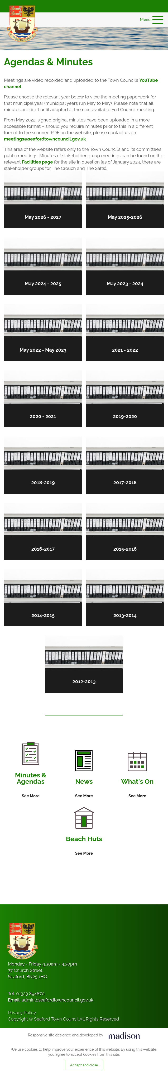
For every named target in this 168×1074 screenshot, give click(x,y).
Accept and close (84, 1065)
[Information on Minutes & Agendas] (30, 770)
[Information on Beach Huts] (84, 832)
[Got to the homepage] (22, 24)
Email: (50, 1000)
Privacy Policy (22, 1012)
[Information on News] (84, 774)
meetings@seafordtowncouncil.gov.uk (45, 139)
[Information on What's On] (137, 775)
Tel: (26, 993)
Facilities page (37, 162)
